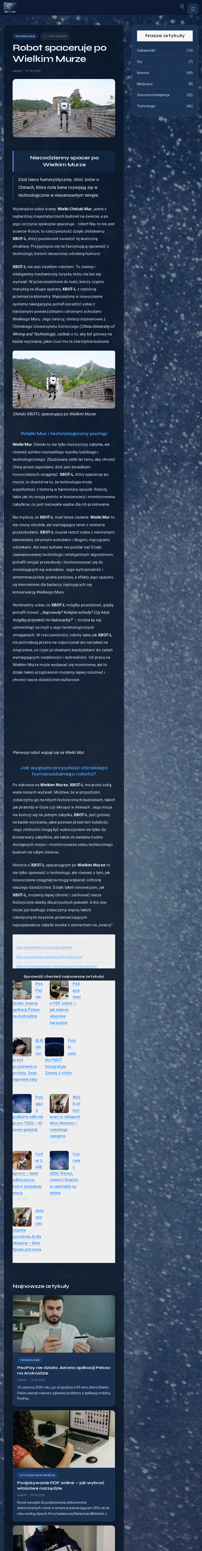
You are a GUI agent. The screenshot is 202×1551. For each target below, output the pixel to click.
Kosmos (143, 73)
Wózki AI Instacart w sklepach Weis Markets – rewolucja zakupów (65, 1116)
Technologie (25, 36)
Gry (139, 62)
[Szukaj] (182, 6)
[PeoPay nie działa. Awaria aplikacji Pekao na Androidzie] (64, 1324)
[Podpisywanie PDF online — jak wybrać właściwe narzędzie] (64, 1439)
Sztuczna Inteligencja (37, 1475)
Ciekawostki (146, 50)
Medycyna (145, 84)
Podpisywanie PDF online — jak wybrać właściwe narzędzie (65, 1003)
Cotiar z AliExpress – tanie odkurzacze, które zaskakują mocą (28, 1173)
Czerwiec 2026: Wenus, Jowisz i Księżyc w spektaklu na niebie (65, 1173)
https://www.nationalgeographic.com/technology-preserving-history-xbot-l (56, 966)
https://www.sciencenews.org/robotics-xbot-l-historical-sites (49, 957)
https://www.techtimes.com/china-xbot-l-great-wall (44, 947)
